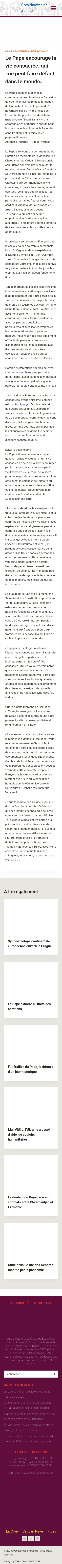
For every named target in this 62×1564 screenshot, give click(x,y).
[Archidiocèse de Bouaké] (27, 8)
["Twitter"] (31, 1538)
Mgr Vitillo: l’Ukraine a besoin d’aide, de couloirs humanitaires (30, 1134)
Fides (52, 1531)
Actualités (22, 51)
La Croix (12, 1531)
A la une (10, 51)
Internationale (39, 51)
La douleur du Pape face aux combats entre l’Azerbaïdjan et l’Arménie (30, 1202)
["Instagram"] (37, 1538)
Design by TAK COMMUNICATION (22, 1561)
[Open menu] (53, 8)
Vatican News (33, 1531)
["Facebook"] (24, 1538)
